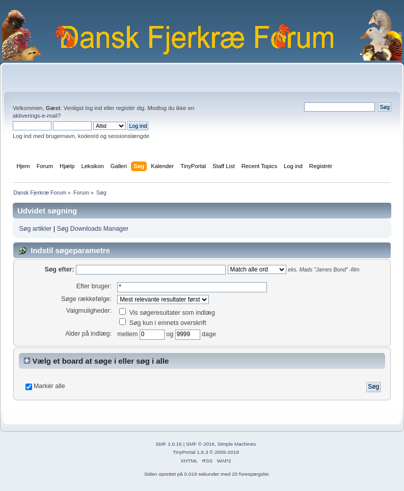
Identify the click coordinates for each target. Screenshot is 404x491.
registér (125, 108)
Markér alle (49, 386)
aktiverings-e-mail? (37, 116)
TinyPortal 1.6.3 (190, 452)
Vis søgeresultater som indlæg (167, 312)
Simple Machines (237, 444)
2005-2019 (226, 452)
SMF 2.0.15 (168, 444)
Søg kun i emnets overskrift (162, 322)
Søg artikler (35, 228)
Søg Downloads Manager (92, 228)
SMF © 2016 (200, 444)
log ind (93, 108)
